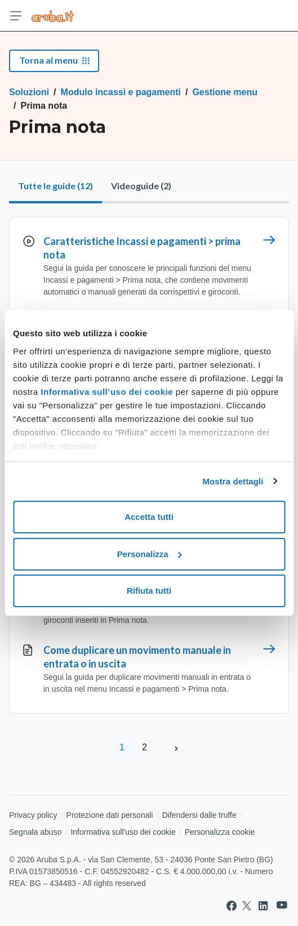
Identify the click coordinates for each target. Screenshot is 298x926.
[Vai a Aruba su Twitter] (246, 905)
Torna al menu (54, 60)
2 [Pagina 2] (144, 747)
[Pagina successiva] (176, 747)
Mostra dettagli (232, 481)
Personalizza (149, 554)
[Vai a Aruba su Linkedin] (263, 906)
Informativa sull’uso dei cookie (105, 392)
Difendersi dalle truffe (199, 815)
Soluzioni (29, 92)
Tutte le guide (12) (55, 185)
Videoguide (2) (141, 185)
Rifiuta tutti (149, 590)
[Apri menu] (16, 15)
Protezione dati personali (109, 815)
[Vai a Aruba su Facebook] (231, 906)
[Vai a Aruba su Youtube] (282, 905)
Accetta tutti (149, 517)
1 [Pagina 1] (121, 747)
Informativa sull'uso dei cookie (122, 831)
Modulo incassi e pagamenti (121, 92)
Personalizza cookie (220, 831)
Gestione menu (224, 92)
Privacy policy (33, 815)
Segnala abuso (35, 831)
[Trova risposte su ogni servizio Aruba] (53, 16)
